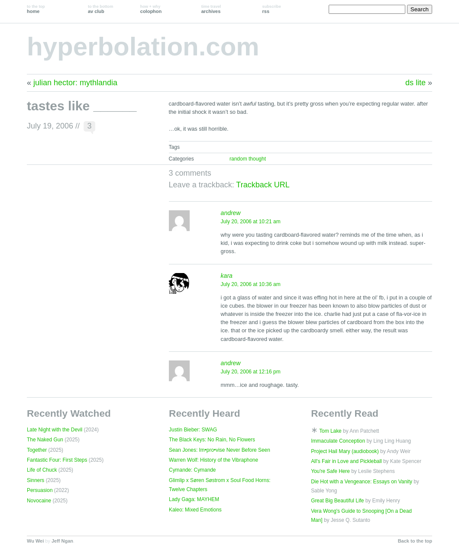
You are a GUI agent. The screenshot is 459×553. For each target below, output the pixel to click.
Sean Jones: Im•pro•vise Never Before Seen (219, 450)
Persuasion (40, 490)
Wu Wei (35, 540)
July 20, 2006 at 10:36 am (251, 284)
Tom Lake (330, 431)
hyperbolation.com (143, 46)
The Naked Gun (45, 440)
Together (37, 450)
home (36, 9)
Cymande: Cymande (192, 470)
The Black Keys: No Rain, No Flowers (212, 440)
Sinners (35, 480)
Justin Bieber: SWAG (193, 430)
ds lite (415, 82)
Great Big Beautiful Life (337, 501)
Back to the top (415, 540)
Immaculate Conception (338, 441)
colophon (151, 9)
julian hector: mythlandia (75, 82)
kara (227, 275)
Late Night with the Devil (54, 430)
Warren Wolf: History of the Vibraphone (213, 460)
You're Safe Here (330, 471)
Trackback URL (262, 184)
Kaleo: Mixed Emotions (195, 510)
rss (271, 9)
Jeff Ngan (62, 540)
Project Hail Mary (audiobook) (345, 451)
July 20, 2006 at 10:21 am (251, 222)
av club (100, 9)
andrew (231, 212)
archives (211, 9)
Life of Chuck (42, 470)
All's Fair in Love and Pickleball (346, 461)
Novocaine (39, 501)
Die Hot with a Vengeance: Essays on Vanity (361, 482)
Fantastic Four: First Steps (57, 460)
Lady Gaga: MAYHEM (194, 499)
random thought (248, 159)
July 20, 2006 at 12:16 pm (251, 372)
